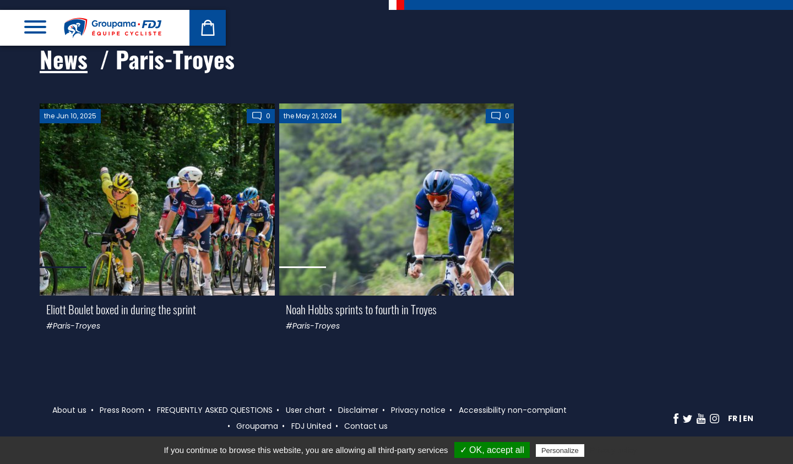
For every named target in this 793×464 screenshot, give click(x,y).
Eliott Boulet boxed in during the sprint (121, 309)
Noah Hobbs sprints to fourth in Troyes (361, 309)
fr (732, 418)
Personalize (560, 450)
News (64, 59)
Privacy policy (613, 450)
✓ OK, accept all (492, 450)
